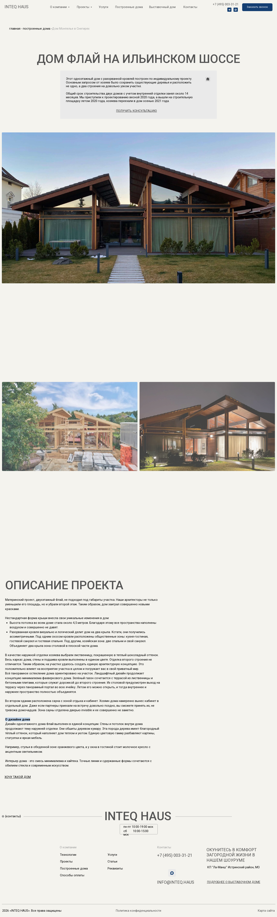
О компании (58, 7)
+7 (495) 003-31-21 (225, 4)
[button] (257, 7)
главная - (15, 28)
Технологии (68, 855)
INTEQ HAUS (137, 816)
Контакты (190, 7)
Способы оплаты (72, 875)
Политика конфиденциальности (138, 910)
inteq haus (16, 6)
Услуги (103, 7)
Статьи (112, 861)
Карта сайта (266, 910)
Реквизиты (115, 868)
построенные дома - (37, 28)
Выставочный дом (162, 7)
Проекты (66, 861)
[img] (256, 816)
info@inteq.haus (175, 882)
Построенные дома (129, 7)
